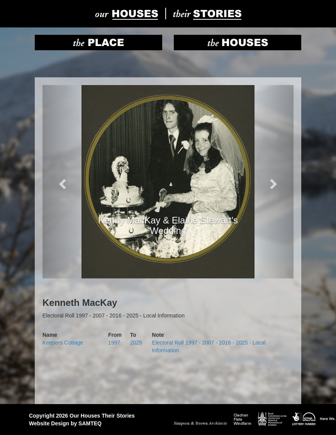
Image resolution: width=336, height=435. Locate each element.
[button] (61, 181)
